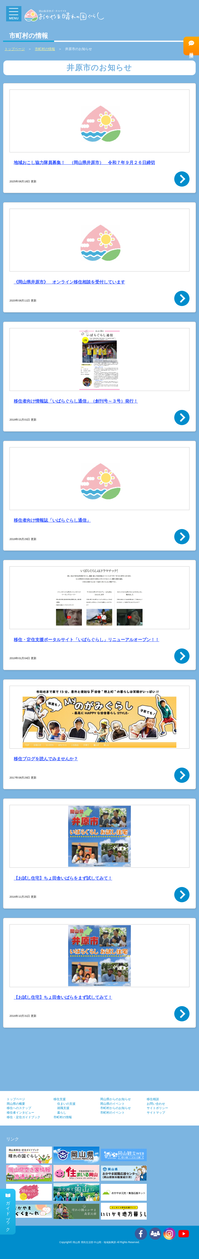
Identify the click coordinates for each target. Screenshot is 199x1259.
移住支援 (59, 1099)
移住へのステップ (19, 1108)
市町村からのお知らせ (115, 1108)
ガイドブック (8, 1211)
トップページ (16, 1099)
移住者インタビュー (20, 1112)
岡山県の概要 (16, 1103)
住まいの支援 (66, 1103)
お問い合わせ (156, 1103)
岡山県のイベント (112, 1103)
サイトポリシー (157, 1108)
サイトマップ (156, 1112)
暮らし (61, 1112)
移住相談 (191, 46)
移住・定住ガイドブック (23, 1117)
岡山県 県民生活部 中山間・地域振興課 (94, 1242)
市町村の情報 (62, 1117)
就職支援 (63, 1108)
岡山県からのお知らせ (115, 1099)
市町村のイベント (112, 1112)
